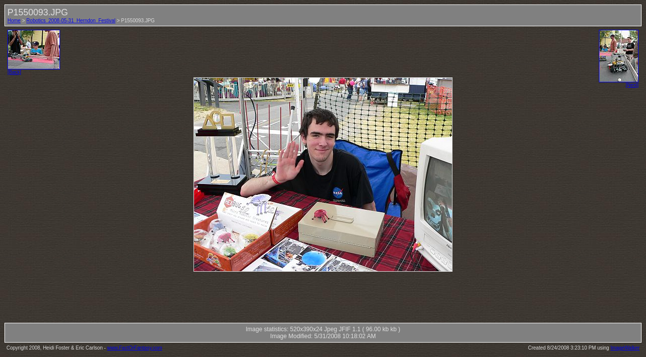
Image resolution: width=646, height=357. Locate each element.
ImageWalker (625, 348)
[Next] (619, 83)
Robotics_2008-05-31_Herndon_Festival (71, 20)
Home (14, 20)
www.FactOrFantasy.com (134, 348)
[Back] (33, 70)
